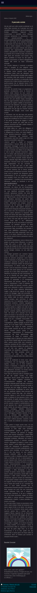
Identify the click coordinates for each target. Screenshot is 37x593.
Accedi (33, 584)
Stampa (5, 584)
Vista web (32, 587)
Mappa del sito (15, 584)
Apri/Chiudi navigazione (18, 2)
